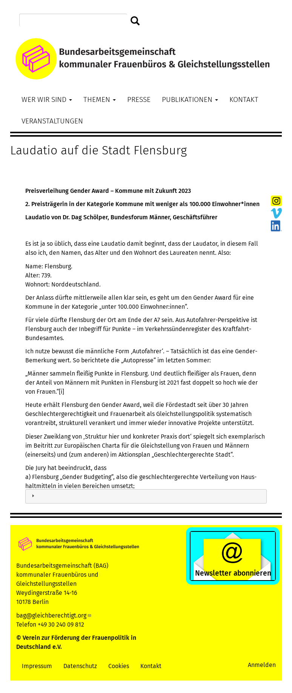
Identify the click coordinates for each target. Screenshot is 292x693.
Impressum (37, 666)
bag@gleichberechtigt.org (54, 615)
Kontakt (243, 99)
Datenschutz (80, 666)
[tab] (146, 496)
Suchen (135, 21)
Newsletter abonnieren (233, 573)
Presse (139, 99)
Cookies (118, 666)
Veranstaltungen (52, 121)
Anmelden (262, 664)
